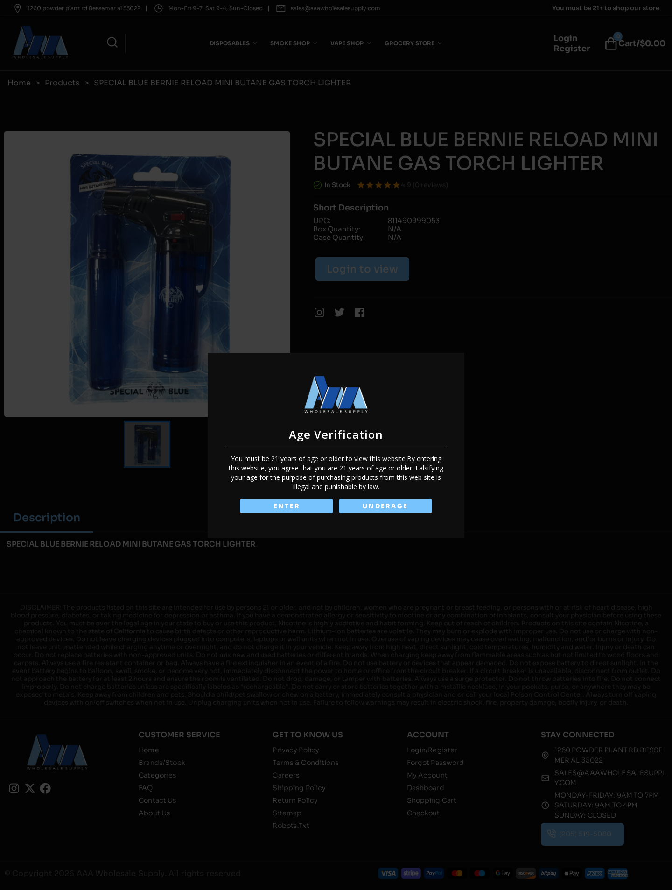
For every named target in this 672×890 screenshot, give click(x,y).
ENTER (286, 506)
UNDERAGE (385, 506)
